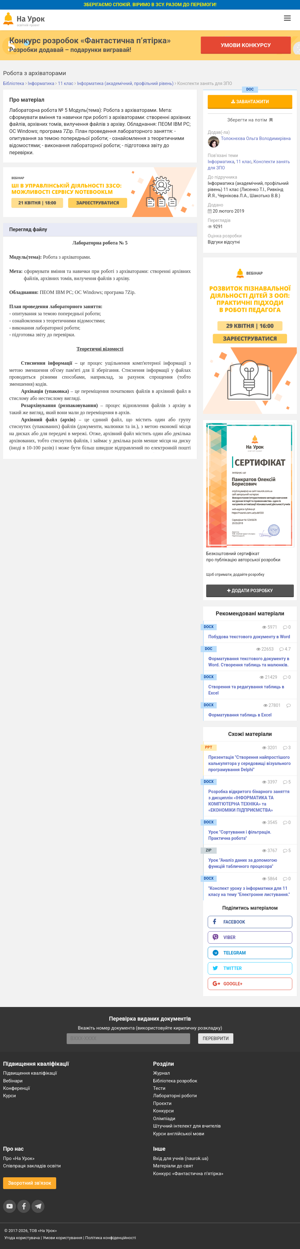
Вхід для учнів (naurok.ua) (180, 1158)
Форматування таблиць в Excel (240, 714)
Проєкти (162, 1103)
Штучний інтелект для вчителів (187, 1126)
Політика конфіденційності (110, 1237)
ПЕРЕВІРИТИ (216, 1038)
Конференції (16, 1088)
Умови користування (62, 1237)
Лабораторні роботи (175, 1095)
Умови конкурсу (246, 45)
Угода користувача (22, 1237)
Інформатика (221, 161)
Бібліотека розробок (175, 1081)
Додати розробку (250, 590)
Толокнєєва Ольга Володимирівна (256, 138)
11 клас (244, 161)
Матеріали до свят (173, 1166)
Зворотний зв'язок (29, 1183)
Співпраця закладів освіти (32, 1166)
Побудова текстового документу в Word (249, 636)
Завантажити (250, 101)
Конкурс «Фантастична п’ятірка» (188, 1173)
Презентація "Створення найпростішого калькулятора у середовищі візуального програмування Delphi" (249, 763)
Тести (159, 1088)
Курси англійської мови (178, 1133)
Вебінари (13, 1081)
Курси (9, 1095)
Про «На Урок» (19, 1158)
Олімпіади (164, 1118)
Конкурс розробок (90, 40)
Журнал (161, 1073)
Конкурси (163, 1111)
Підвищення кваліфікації (30, 1073)
